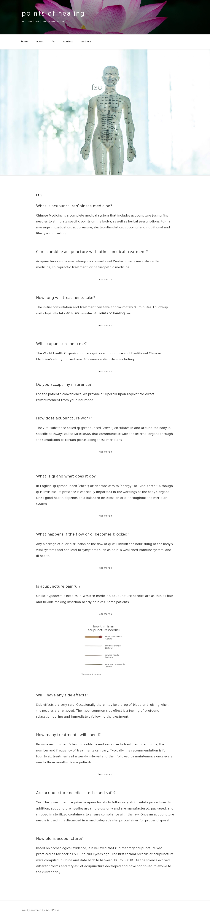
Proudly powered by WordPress (39, 910)
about (40, 42)
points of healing (53, 14)
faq (53, 42)
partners (86, 42)
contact (68, 42)
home (24, 42)
